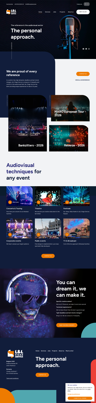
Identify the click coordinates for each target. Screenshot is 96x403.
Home (40, 12)
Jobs (54, 12)
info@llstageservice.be (30, 4)
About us (70, 12)
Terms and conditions (12, 378)
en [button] (86, 4)
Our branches (9, 4)
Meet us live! (69, 351)
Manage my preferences (74, 394)
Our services (11, 45)
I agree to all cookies (80, 398)
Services (47, 12)
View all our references (82, 80)
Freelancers (79, 4)
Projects (62, 12)
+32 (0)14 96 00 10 (19, 4)
